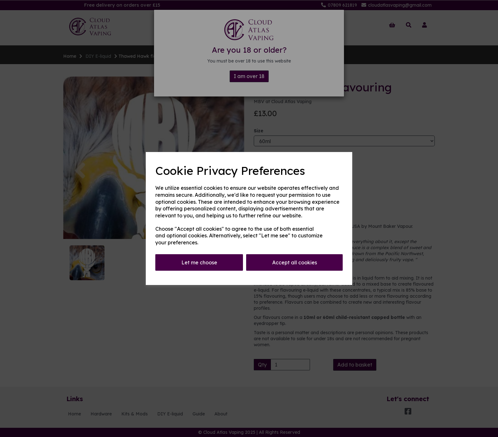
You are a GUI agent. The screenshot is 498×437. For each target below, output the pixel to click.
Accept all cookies (294, 262)
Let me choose (199, 262)
